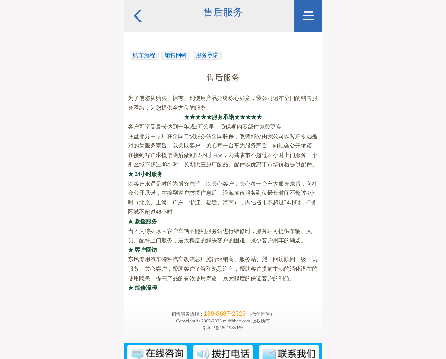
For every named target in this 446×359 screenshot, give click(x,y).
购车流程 (144, 55)
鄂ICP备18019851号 (223, 327)
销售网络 (175, 55)
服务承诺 (207, 55)
